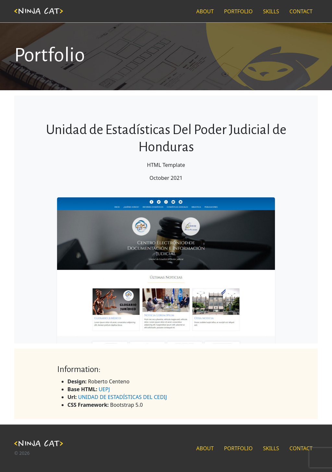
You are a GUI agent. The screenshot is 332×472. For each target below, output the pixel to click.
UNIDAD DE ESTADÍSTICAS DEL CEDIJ (122, 397)
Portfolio (49, 55)
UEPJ (104, 389)
